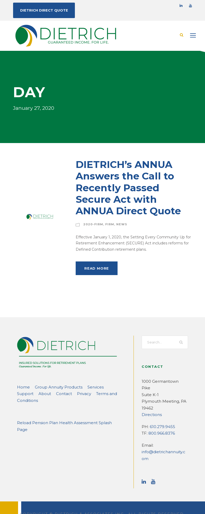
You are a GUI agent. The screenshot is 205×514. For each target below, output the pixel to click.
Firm (106, 224)
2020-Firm (91, 224)
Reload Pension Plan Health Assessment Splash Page (64, 416)
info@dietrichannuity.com (164, 445)
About (22, 393)
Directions (150, 408)
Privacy (57, 393)
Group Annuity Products (53, 387)
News (117, 224)
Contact (39, 393)
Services (86, 387)
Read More (95, 268)
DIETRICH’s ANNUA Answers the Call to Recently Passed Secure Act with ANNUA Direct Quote (132, 187)
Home (22, 387)
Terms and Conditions (88, 393)
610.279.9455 (161, 419)
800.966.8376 (161, 426)
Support (106, 387)
